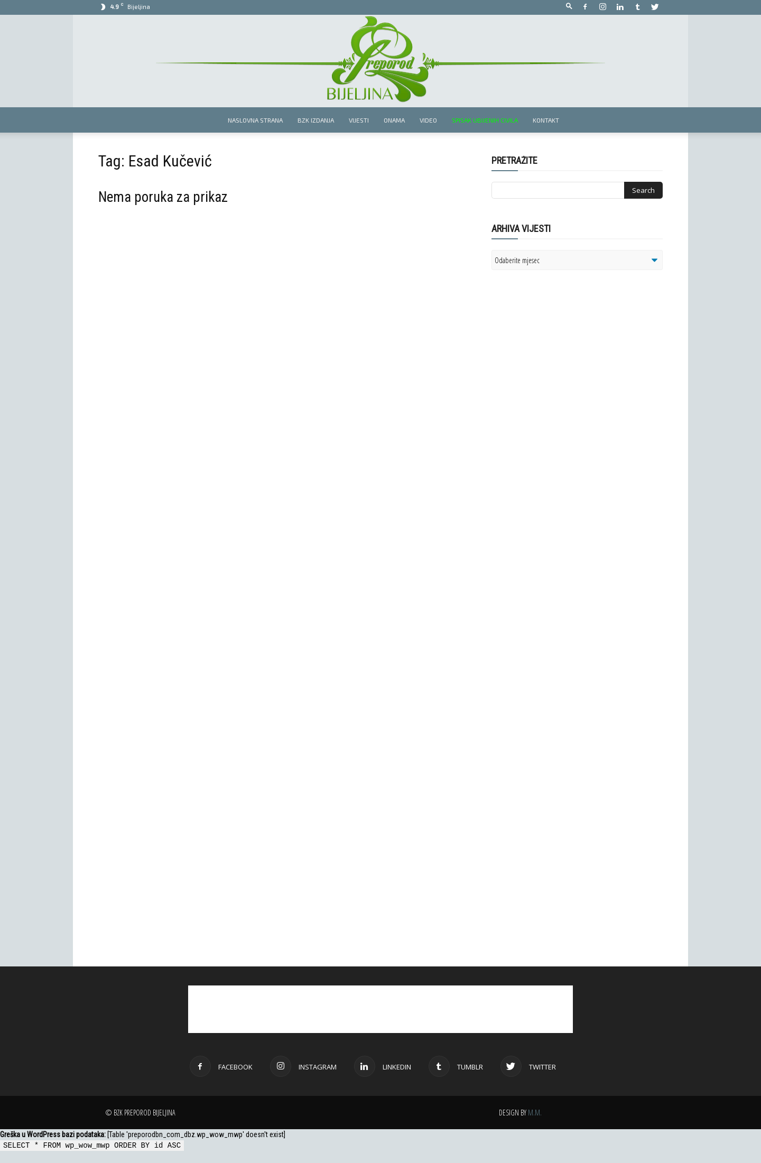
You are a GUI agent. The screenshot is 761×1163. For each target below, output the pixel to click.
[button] (569, 6)
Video (428, 120)
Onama (394, 120)
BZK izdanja (316, 120)
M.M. (535, 1113)
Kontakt (546, 120)
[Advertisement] (573, 414)
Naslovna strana (255, 120)
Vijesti (359, 120)
